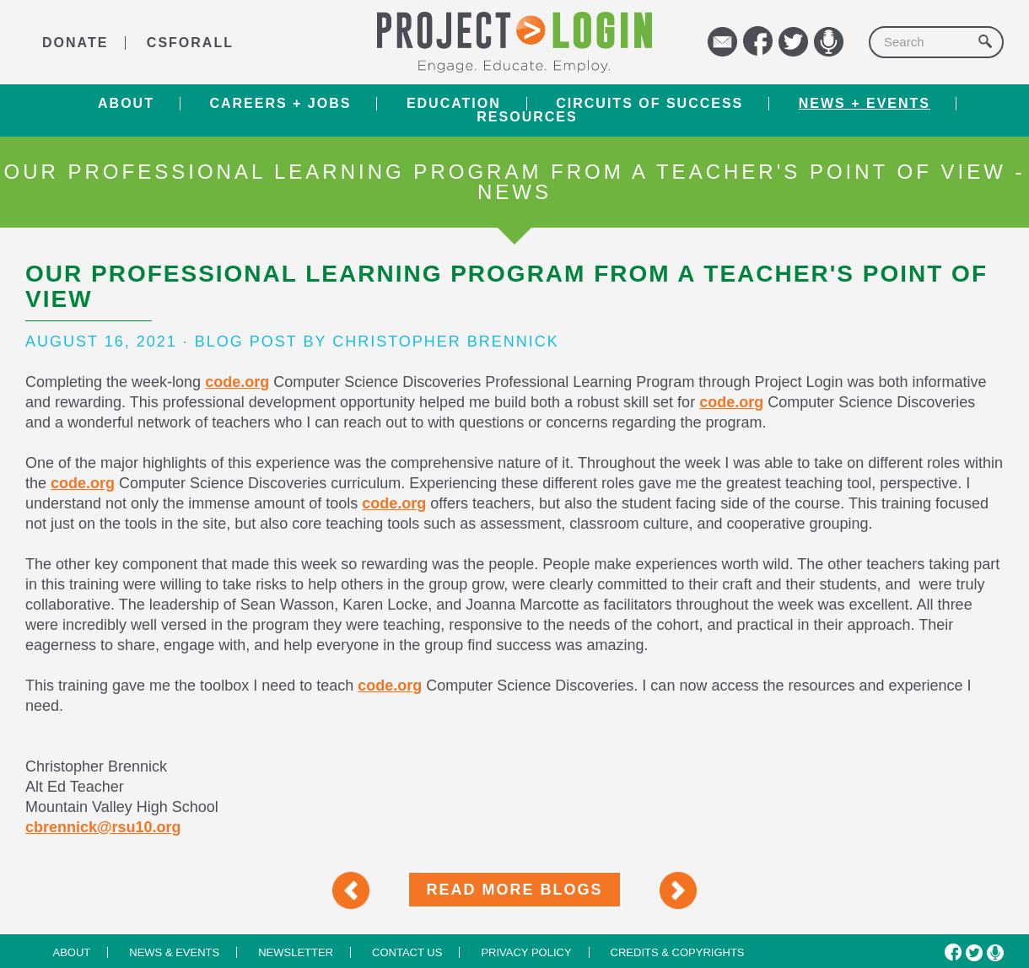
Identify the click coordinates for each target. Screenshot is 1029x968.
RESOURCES (527, 117)
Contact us (407, 952)
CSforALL (190, 42)
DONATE (75, 42)
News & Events (174, 952)
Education (454, 103)
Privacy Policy (526, 952)
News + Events (864, 103)
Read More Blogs (514, 889)
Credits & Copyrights (678, 952)
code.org (237, 382)
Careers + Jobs (280, 103)
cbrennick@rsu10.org (103, 827)
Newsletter (295, 952)
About (126, 103)
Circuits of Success (649, 103)
